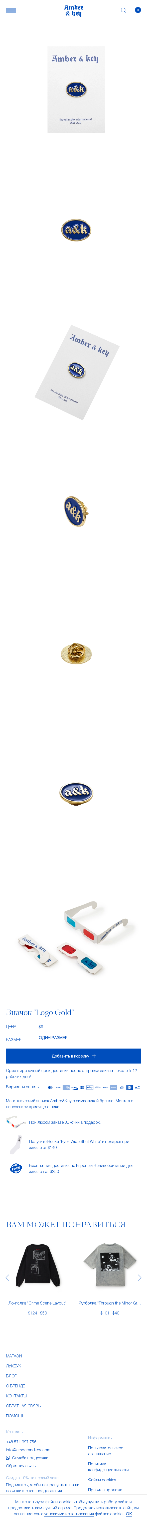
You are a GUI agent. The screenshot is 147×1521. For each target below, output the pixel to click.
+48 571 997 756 (21, 1441)
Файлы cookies (102, 1479)
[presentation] (7, 1277)
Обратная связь (23, 1405)
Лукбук (13, 1365)
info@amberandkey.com (28, 1449)
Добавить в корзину (70, 1056)
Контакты (16, 1395)
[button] (11, 10)
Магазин (15, 1355)
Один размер (53, 1037)
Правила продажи (105, 1489)
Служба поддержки (27, 1457)
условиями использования (69, 1513)
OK (129, 1513)
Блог (11, 1375)
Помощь (15, 1415)
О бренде (15, 1385)
